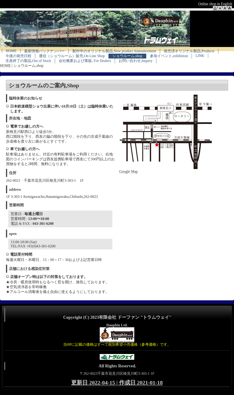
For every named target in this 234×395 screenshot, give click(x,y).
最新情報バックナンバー (44, 51)
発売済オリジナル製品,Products (189, 51)
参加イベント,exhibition (169, 56)
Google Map (128, 171)
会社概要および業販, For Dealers (85, 61)
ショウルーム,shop (127, 56)
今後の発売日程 (18, 56)
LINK (200, 56)
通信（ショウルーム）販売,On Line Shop (72, 56)
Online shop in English (215, 4)
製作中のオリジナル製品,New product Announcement (114, 51)
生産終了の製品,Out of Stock (28, 61)
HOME (11, 51)
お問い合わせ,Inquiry (135, 61)
